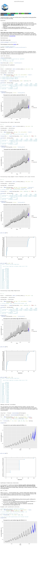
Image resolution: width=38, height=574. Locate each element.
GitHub (14, 45)
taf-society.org (12, 36)
